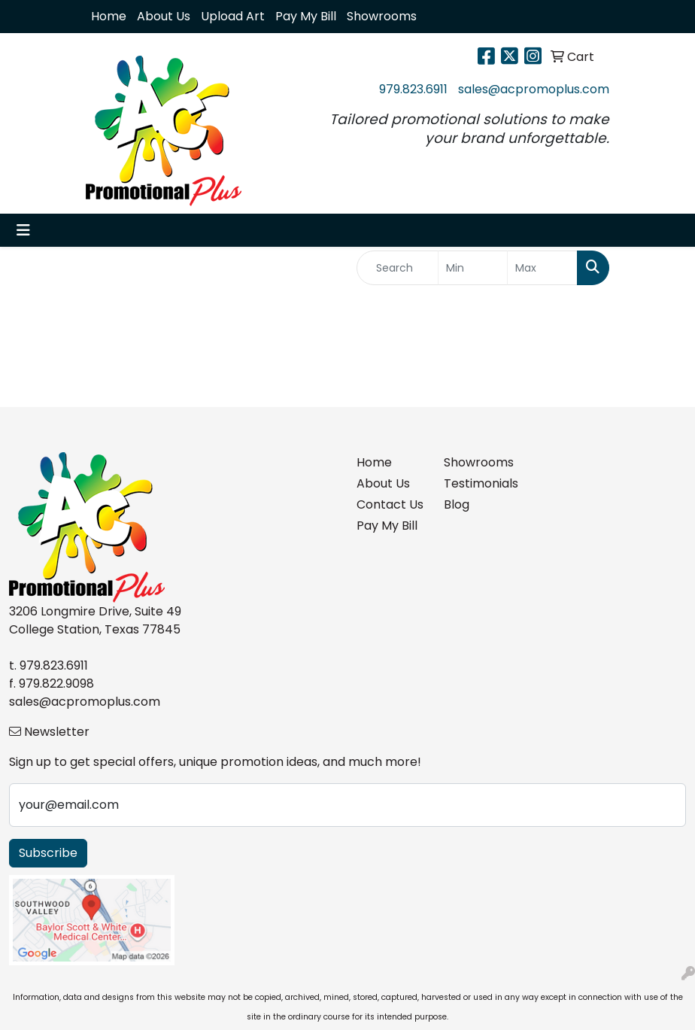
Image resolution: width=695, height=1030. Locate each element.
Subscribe (48, 852)
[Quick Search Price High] (542, 268)
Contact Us (390, 504)
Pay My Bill (305, 16)
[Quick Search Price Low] (473, 268)
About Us (163, 16)
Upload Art (233, 16)
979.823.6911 (413, 89)
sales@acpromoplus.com (533, 89)
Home (108, 16)
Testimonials (478, 483)
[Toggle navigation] (23, 230)
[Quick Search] (398, 268)
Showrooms (382, 16)
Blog (456, 504)
